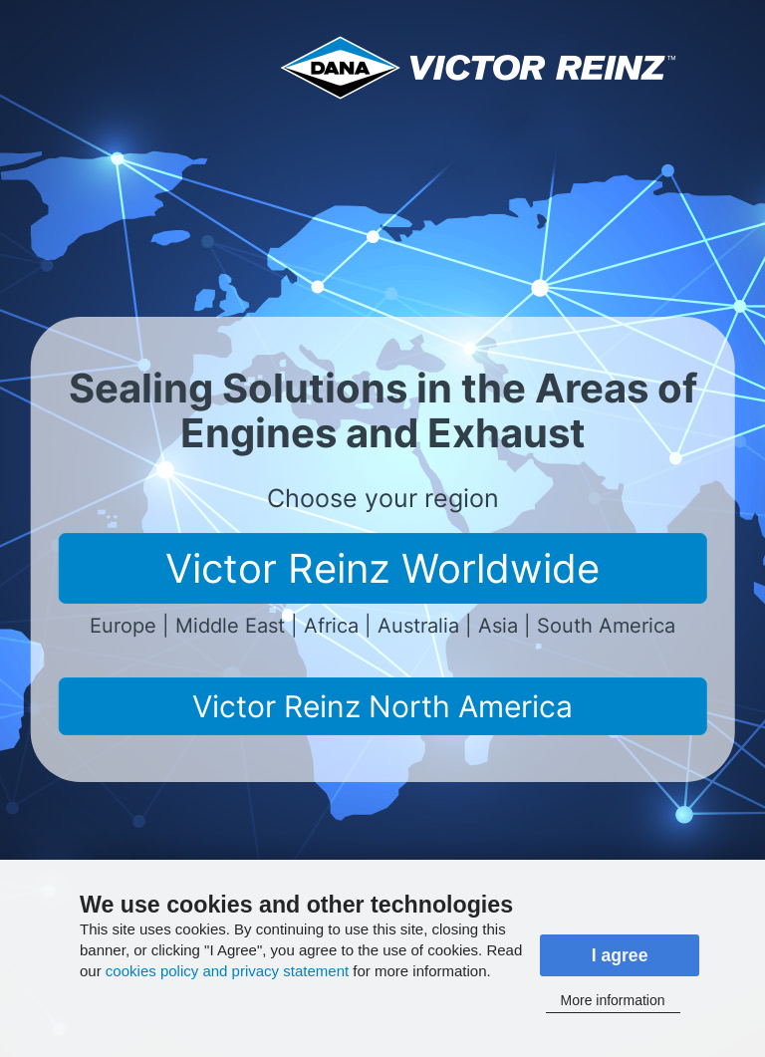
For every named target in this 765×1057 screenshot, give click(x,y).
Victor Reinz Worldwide (382, 568)
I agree (620, 955)
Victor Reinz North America (382, 706)
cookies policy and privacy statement (227, 970)
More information (613, 1000)
